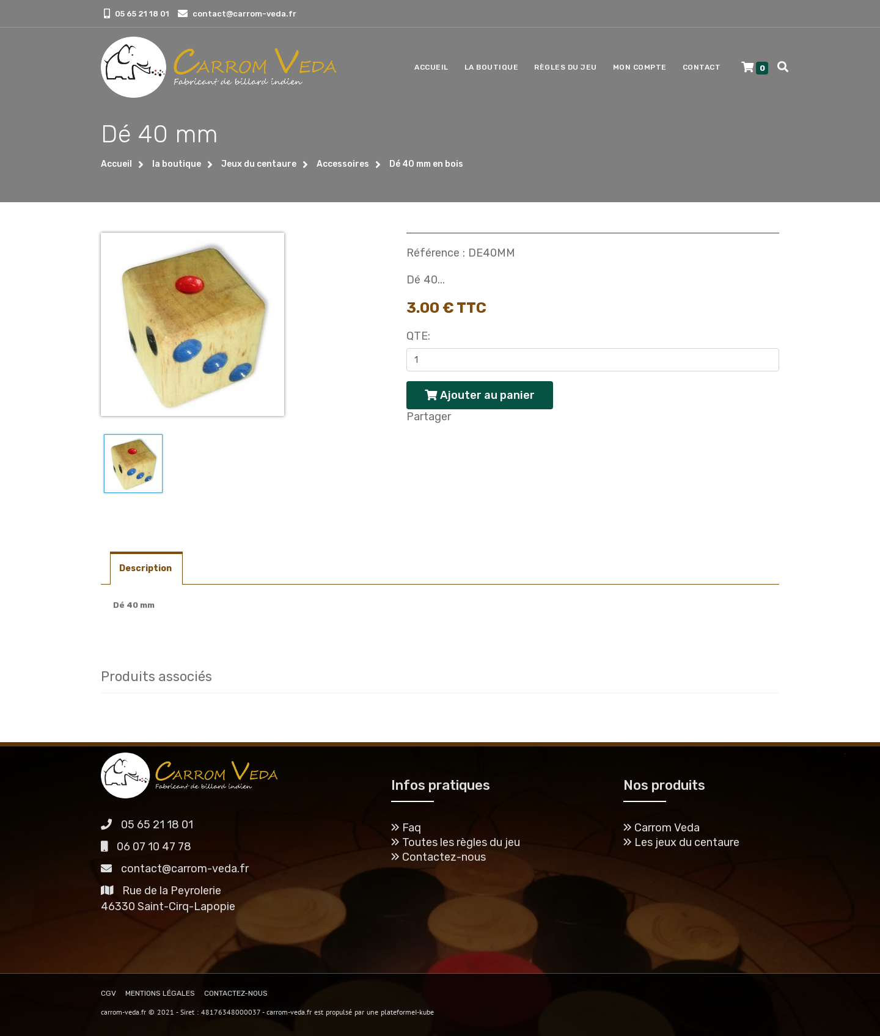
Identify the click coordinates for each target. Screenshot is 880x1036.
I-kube (424, 1011)
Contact (702, 67)
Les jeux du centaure (681, 842)
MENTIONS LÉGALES (160, 993)
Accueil (431, 67)
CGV (108, 993)
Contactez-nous (438, 857)
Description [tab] (146, 568)
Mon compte (640, 67)
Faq (406, 827)
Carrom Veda (661, 827)
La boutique (491, 67)
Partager (428, 416)
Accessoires (343, 164)
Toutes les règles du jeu (455, 842)
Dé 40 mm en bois (426, 164)
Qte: (418, 336)
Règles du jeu (565, 67)
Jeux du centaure (258, 164)
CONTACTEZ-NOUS (236, 993)
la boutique (176, 164)
